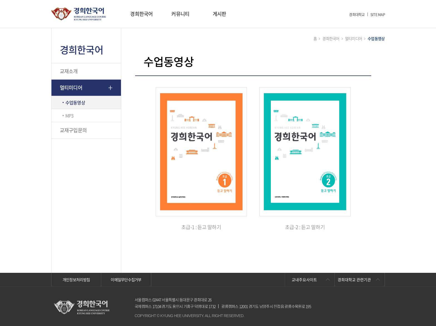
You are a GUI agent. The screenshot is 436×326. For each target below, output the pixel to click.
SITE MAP (377, 14)
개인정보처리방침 (76, 279)
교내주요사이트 (304, 279)
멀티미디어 (71, 87)
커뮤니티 (180, 14)
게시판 (219, 14)
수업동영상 (75, 102)
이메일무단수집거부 (126, 279)
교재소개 (69, 71)
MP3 (69, 115)
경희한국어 (141, 14)
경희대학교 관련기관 (354, 279)
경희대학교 (357, 14)
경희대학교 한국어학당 (78, 14)
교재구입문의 (73, 130)
